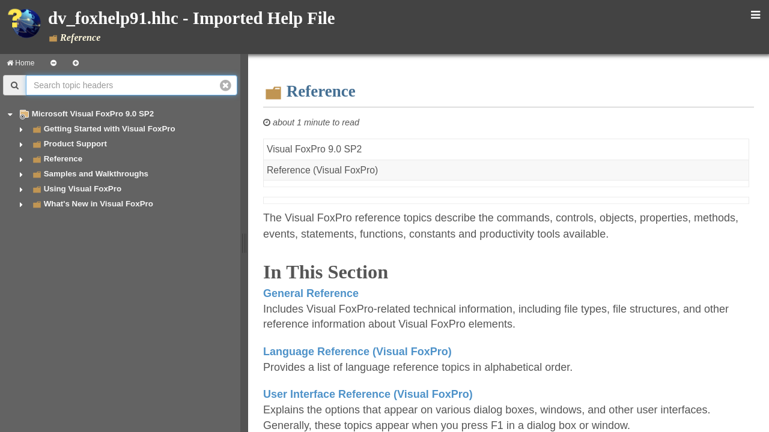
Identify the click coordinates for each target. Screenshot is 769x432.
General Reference (311, 293)
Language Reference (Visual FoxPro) (357, 352)
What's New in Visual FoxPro (98, 203)
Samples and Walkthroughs (96, 173)
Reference (63, 158)
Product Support (75, 143)
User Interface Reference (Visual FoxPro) (368, 394)
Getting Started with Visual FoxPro (109, 128)
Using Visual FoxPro (82, 188)
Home (20, 63)
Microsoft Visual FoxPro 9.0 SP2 (93, 113)
